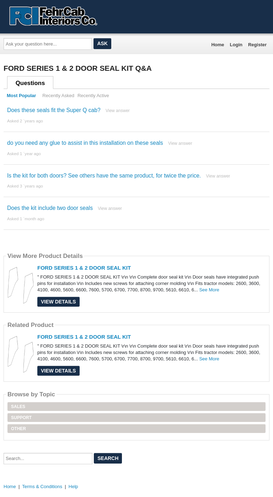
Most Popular (21, 95)
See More (209, 289)
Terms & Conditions (42, 486)
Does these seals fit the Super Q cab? (54, 110)
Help (73, 486)
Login (236, 44)
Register (257, 44)
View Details (58, 302)
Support (21, 417)
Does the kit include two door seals (50, 208)
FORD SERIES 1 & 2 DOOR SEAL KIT (84, 268)
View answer (118, 110)
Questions (30, 83)
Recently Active (93, 95)
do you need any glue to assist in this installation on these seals (85, 143)
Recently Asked (58, 95)
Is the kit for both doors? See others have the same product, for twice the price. (104, 176)
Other (18, 428)
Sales (18, 406)
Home (217, 44)
